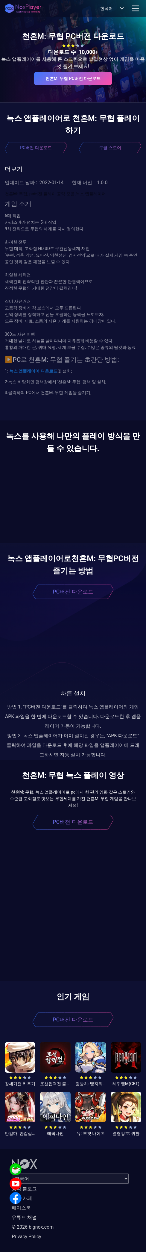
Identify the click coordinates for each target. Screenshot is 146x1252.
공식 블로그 (24, 1189)
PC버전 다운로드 (35, 147)
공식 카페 (22, 1198)
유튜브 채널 (24, 1217)
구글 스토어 (110, 147)
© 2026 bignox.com (33, 1227)
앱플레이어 (28, 371)
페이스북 (21, 1208)
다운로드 (48, 371)
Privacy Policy (26, 1236)
